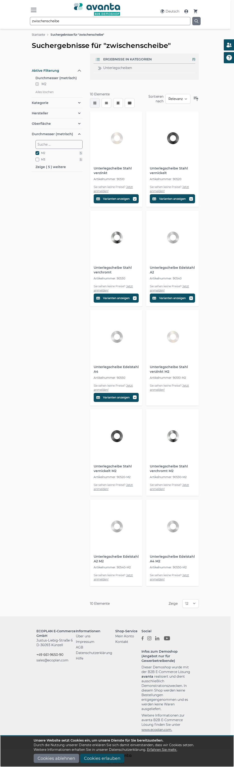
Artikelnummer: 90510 (109, 179)
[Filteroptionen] (57, 60)
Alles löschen (44, 92)
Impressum (85, 642)
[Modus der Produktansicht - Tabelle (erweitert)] (130, 103)
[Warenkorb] (195, 11)
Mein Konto (124, 636)
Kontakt (121, 642)
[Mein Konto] (186, 11)
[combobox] (110, 21)
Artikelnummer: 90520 (165, 179)
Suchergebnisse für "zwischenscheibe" (77, 34)
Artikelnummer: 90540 (166, 278)
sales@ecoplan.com (52, 660)
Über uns (83, 636)
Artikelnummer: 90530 (109, 278)
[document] (117, 751)
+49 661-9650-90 (49, 655)
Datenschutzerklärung (94, 653)
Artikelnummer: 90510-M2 (168, 377)
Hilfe (79, 658)
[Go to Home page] (97, 9)
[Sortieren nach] (177, 99)
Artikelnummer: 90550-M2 (168, 567)
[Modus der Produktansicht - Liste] (106, 103)
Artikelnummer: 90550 (109, 377)
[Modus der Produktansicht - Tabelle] (118, 103)
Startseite (38, 34)
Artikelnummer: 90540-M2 (112, 567)
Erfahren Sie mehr (161, 750)
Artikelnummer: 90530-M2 (168, 477)
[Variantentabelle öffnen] (116, 198)
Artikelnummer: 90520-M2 (112, 477)
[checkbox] (95, 103)
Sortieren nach (155, 98)
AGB (79, 647)
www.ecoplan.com (156, 730)
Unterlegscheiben (114, 68)
